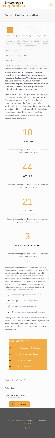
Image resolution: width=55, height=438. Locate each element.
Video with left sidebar (15, 395)
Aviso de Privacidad (15, 421)
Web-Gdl (27, 423)
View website (20, 61)
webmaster (22, 36)
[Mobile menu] (51, 4)
